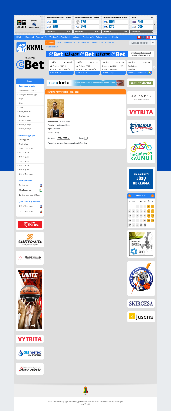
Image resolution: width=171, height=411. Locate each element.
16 (141, 216)
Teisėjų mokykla (103, 37)
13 (130, 216)
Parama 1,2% (41, 37)
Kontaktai (30, 37)
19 (153, 216)
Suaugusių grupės (27, 86)
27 (130, 225)
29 (137, 225)
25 (149, 220)
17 (145, 216)
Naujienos (76, 37)
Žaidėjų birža (88, 37)
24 (145, 220)
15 (137, 216)
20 (130, 220)
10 (145, 211)
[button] (153, 37)
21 (133, 220)
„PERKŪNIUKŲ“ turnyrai (29, 202)
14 (133, 216)
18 (149, 216)
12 (153, 211)
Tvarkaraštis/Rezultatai (59, 37)
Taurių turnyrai (25, 181)
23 (141, 220)
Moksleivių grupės (27, 135)
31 (145, 225)
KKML (19, 37)
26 (153, 220)
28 (133, 225)
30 (141, 225)
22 (137, 220)
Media (115, 37)
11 (149, 211)
